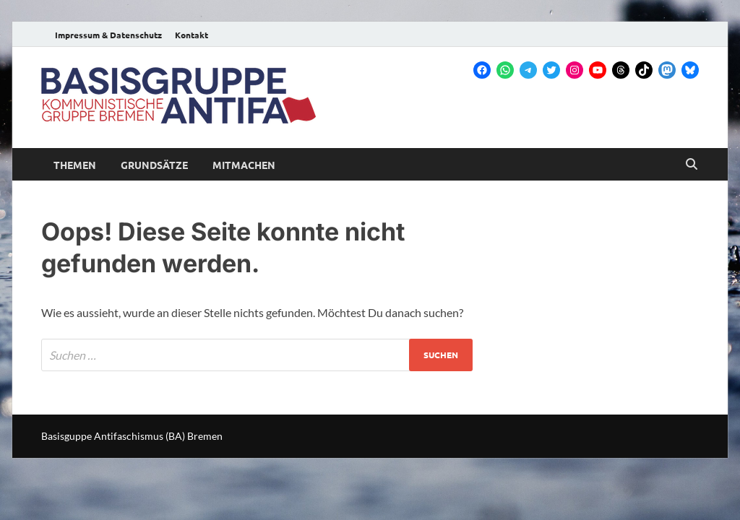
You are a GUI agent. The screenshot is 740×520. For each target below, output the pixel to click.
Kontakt (191, 34)
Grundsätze (154, 164)
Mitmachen (243, 164)
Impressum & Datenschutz (108, 34)
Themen (74, 164)
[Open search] (691, 164)
